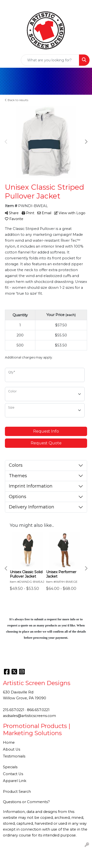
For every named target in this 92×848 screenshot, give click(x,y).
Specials (10, 767)
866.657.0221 (38, 710)
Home (9, 742)
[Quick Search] (50, 60)
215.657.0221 (13, 710)
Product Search (17, 791)
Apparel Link (14, 781)
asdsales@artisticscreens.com (29, 716)
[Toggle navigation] (7, 60)
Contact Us (13, 774)
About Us (11, 749)
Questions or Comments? (26, 802)
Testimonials (14, 756)
